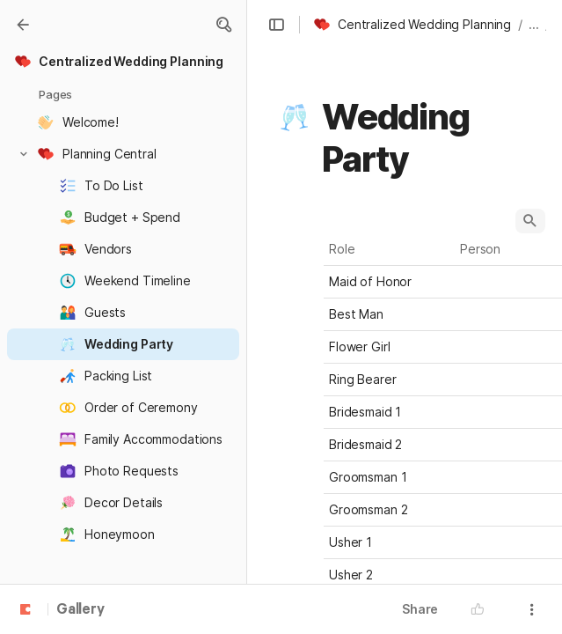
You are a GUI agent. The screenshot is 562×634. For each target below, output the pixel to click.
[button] (223, 24)
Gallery (80, 610)
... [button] (534, 24)
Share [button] (420, 608)
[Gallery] (23, 24)
